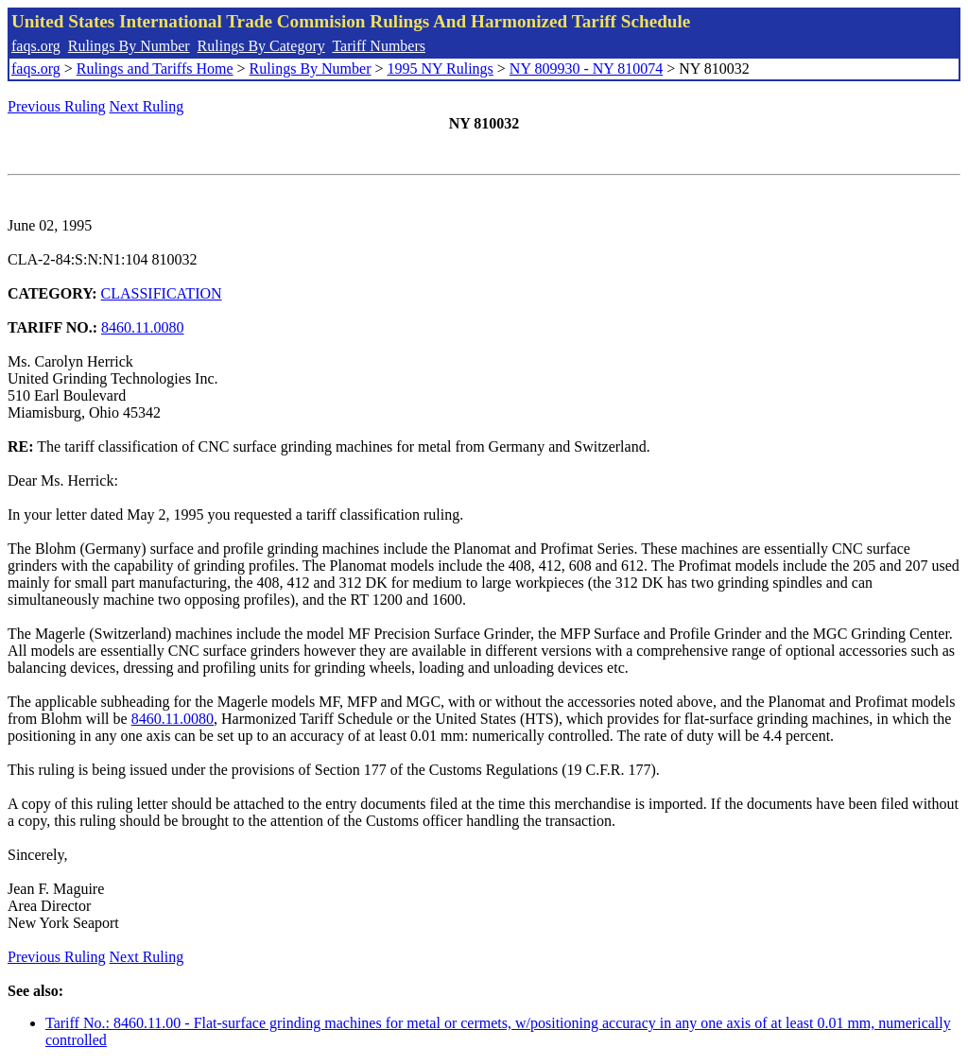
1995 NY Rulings (440, 68)
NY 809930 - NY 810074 (586, 68)
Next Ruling (147, 106)
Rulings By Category (261, 46)
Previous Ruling (57, 106)
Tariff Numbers (378, 46)
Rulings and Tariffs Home (155, 68)
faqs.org (35, 46)
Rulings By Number (129, 46)
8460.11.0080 (142, 327)
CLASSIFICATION (161, 293)
